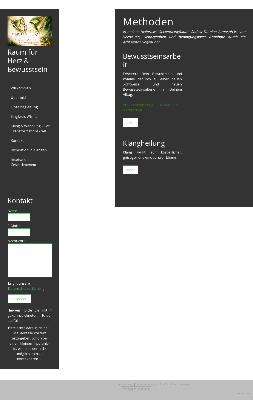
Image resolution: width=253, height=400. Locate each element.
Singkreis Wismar (25, 116)
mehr (130, 122)
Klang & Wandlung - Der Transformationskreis (30, 128)
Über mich (19, 97)
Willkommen (21, 88)
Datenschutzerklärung (26, 288)
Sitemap (184, 384)
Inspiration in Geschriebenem (23, 162)
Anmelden (243, 393)
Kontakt (17, 140)
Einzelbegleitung (24, 107)
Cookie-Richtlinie (166, 384)
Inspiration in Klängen (29, 150)
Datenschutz (144, 384)
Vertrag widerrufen (136, 389)
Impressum (126, 384)
